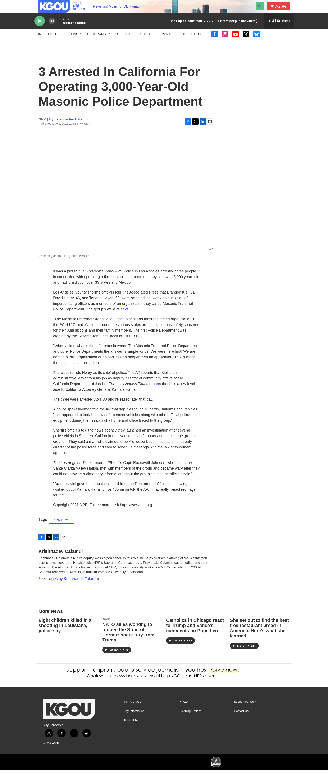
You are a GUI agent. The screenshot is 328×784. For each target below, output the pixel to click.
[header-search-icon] (262, 11)
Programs (96, 43)
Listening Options (190, 724)
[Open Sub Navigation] (62, 43)
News (73, 43)
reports (155, 397)
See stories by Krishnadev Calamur (68, 592)
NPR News (61, 533)
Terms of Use (132, 715)
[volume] (52, 30)
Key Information (134, 724)
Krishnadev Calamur (72, 133)
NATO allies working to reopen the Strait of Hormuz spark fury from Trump (128, 645)
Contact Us (192, 43)
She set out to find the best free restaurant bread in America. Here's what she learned (259, 641)
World (106, 632)
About (145, 43)
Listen (54, 43)
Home (39, 43)
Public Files (131, 734)
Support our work (245, 715)
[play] (39, 30)
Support (123, 43)
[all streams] (279, 30)
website (84, 269)
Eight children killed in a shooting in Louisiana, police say (64, 639)
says (124, 323)
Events (166, 43)
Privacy (183, 715)
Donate (283, 11)
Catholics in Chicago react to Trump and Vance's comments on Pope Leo (195, 639)
